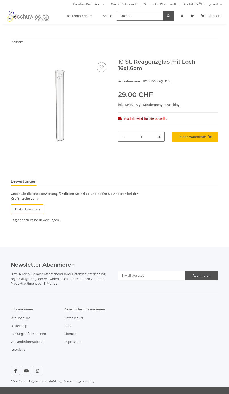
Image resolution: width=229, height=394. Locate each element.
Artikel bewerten (27, 209)
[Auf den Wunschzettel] (101, 67)
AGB (67, 326)
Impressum (72, 342)
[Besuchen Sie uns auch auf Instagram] (37, 371)
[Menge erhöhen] (159, 136)
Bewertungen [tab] (23, 181)
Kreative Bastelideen (88, 4)
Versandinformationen (28, 342)
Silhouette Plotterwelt (160, 4)
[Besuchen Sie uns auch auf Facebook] (15, 371)
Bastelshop (19, 326)
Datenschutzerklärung (89, 274)
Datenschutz (73, 318)
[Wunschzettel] (192, 16)
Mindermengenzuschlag (161, 105)
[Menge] (141, 136)
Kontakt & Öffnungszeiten (202, 4)
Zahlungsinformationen (28, 334)
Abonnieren (201, 275)
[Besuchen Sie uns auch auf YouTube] (26, 371)
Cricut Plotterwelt (124, 4)
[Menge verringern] (123, 136)
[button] (182, 16)
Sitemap (70, 334)
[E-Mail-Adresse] (151, 275)
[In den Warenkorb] (14, 56)
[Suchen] (140, 16)
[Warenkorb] (211, 16)
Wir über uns (20, 318)
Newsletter (19, 349)
